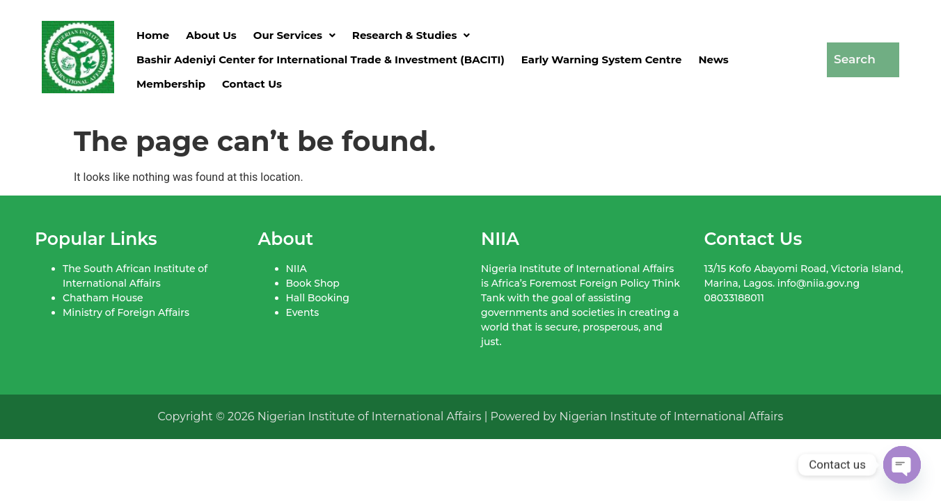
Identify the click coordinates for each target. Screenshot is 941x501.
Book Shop (313, 283)
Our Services (294, 35)
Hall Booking (317, 298)
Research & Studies (411, 35)
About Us (211, 35)
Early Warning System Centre (601, 59)
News (713, 59)
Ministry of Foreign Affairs (126, 312)
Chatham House (103, 298)
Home (152, 35)
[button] (294, 35)
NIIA (296, 268)
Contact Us (252, 83)
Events (302, 312)
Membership (170, 83)
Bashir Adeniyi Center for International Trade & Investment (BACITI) (320, 59)
